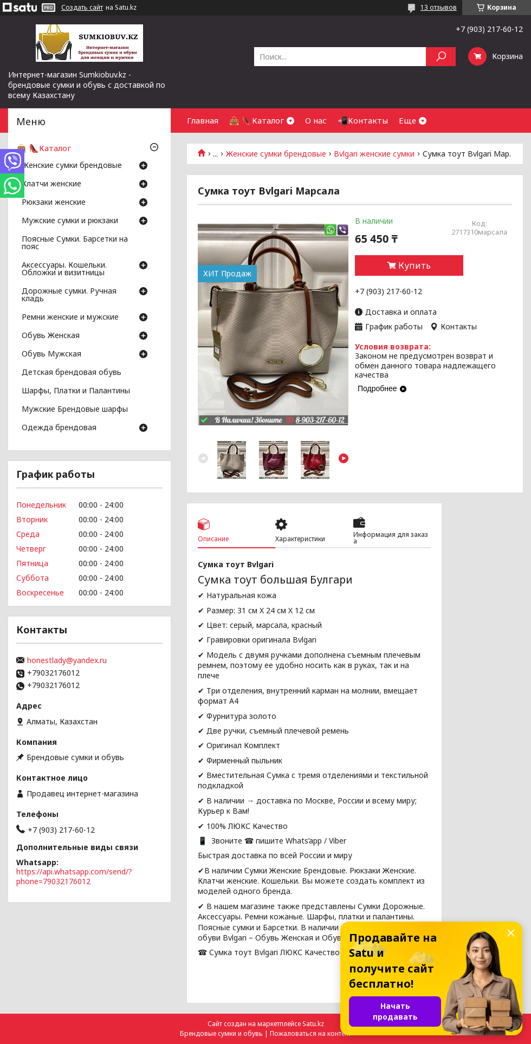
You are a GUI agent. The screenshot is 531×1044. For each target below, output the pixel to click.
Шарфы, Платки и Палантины (76, 391)
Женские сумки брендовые (276, 154)
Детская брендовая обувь (71, 372)
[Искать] (441, 56)
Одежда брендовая (59, 428)
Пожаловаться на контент (310, 1033)
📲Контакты (363, 120)
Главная (202, 120)
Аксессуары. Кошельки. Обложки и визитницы (64, 269)
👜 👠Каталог (256, 120)
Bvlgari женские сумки (374, 154)
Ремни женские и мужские (70, 317)
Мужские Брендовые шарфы (75, 409)
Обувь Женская (51, 336)
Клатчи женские (51, 184)
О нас (316, 120)
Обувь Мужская (51, 354)
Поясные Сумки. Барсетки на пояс (75, 243)
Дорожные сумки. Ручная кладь (69, 295)
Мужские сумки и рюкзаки (70, 221)
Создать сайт (82, 7)
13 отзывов (438, 7)
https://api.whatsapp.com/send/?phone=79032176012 (74, 876)
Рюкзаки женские (54, 202)
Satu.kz (313, 1023)
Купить (414, 265)
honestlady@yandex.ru (67, 660)
